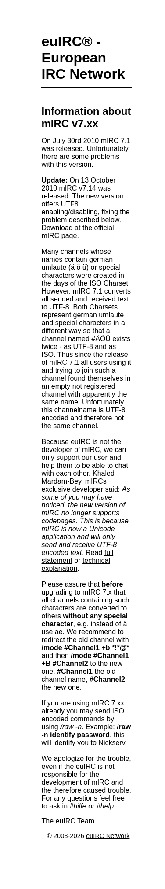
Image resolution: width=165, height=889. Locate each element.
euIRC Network (107, 835)
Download (56, 227)
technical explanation (75, 564)
